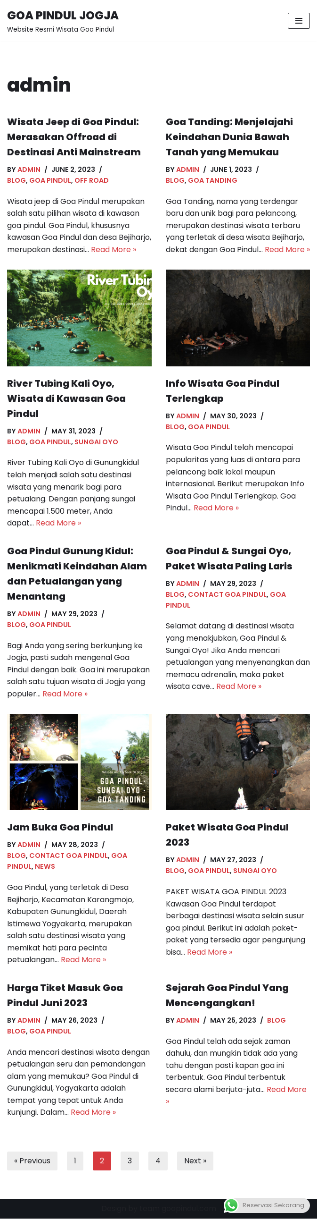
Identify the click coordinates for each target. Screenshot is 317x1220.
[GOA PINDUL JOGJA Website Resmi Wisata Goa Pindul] (63, 21)
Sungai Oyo (96, 442)
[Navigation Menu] (299, 21)
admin (29, 169)
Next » (195, 1162)
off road (91, 180)
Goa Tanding (212, 180)
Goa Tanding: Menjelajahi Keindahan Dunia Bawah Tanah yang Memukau (229, 137)
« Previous (32, 1162)
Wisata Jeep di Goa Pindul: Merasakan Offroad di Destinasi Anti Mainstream (74, 137)
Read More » (113, 249)
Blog (16, 180)
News (45, 867)
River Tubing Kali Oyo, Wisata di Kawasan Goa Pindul (66, 398)
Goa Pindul (50, 180)
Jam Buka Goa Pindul (60, 828)
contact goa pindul (227, 595)
